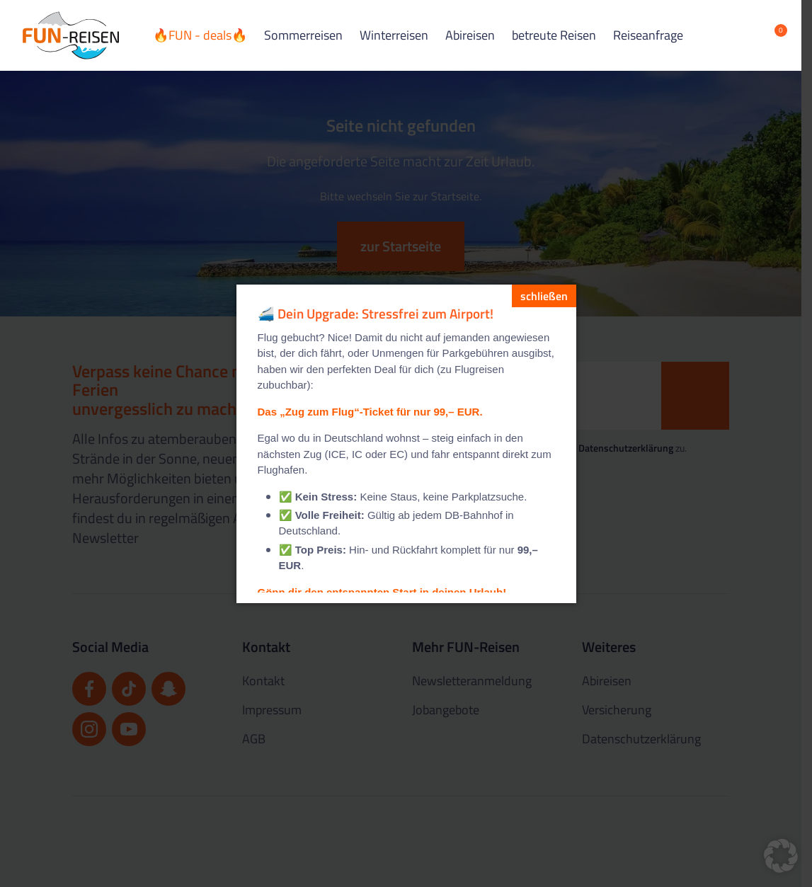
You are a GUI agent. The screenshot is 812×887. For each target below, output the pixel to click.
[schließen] (544, 296)
